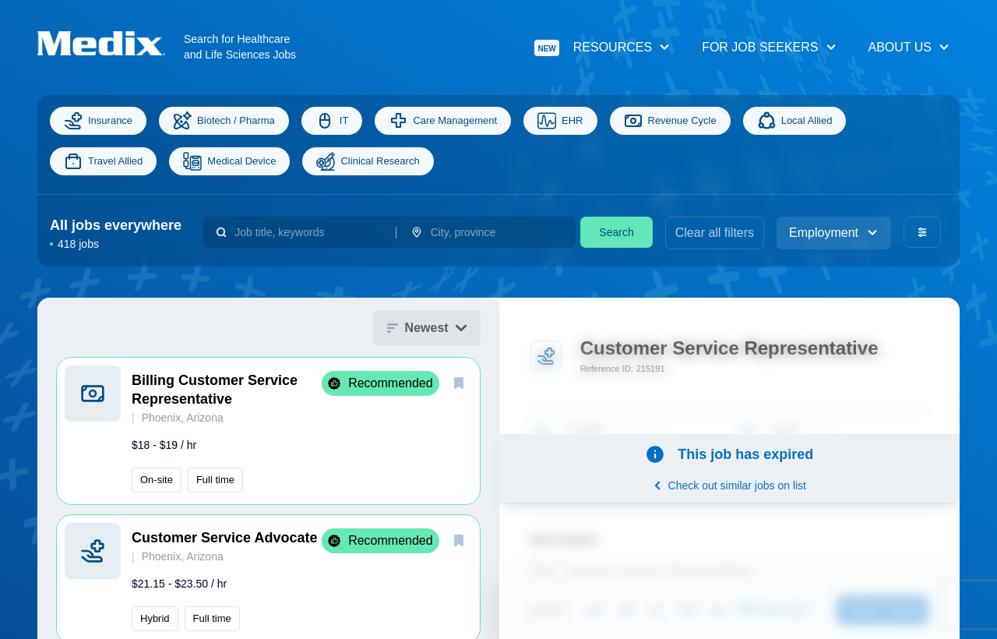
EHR (560, 120)
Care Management (443, 120)
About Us (909, 47)
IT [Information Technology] (332, 120)
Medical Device (229, 161)
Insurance (98, 120)
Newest (426, 327)
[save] (458, 382)
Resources (602, 48)
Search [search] (616, 232)
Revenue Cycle (670, 120)
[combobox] (308, 232)
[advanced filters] (922, 232)
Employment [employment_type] (834, 232)
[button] (268, 431)
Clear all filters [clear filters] (714, 232)
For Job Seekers (769, 47)
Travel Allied (103, 161)
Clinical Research (367, 161)
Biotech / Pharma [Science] (224, 120)
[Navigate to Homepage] (110, 43)
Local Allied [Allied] (795, 120)
